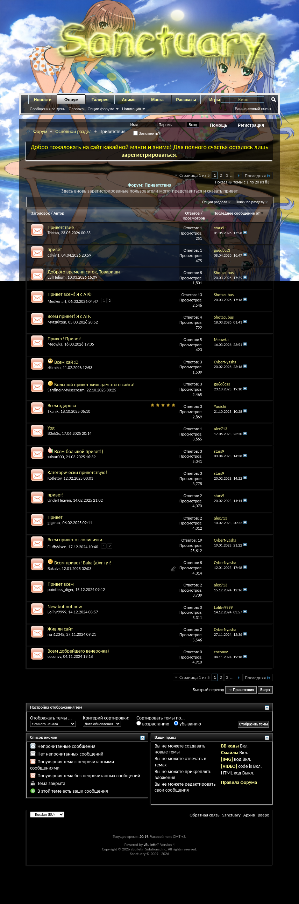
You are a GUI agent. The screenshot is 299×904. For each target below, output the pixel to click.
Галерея (100, 99)
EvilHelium (56, 277)
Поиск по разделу (250, 202)
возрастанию (152, 724)
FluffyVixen (57, 546)
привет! (56, 495)
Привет (55, 517)
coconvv (54, 656)
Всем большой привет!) (78, 451)
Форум (71, 99)
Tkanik (53, 411)
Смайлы (229, 753)
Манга (157, 99)
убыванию (187, 724)
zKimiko (54, 367)
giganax (54, 522)
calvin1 (53, 255)
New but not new (65, 607)
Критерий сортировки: (106, 718)
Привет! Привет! (65, 339)
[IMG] (227, 759)
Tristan (53, 232)
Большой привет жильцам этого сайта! (94, 385)
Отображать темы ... (51, 718)
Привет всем (61, 584)
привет (55, 249)
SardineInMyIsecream (66, 390)
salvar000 (56, 456)
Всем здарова (62, 406)
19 (200, 540)
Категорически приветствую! (77, 472)
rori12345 (56, 634)
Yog (51, 428)
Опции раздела (214, 202)
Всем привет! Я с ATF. (69, 316)
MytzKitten (57, 322)
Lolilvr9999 (57, 612)
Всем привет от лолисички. (76, 540)
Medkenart (57, 301)
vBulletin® (151, 844)
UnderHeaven (59, 500)
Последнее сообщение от (238, 213)
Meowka (55, 344)
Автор (59, 213)
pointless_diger (60, 589)
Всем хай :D (66, 362)
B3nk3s (54, 433)
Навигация (131, 109)
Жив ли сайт (60, 629)
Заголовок (40, 213)
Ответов (192, 213)
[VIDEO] (229, 766)
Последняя (258, 175)
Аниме (129, 99)
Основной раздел (73, 131)
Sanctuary (231, 815)
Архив (249, 815)
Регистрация (251, 125)
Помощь (218, 125)
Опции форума (100, 109)
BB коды (230, 746)
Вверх (265, 690)
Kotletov (55, 478)
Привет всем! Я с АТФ (70, 294)
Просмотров (194, 218)
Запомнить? (147, 133)
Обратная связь (204, 815)
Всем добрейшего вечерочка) (78, 651)
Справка (76, 109)
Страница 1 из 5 (194, 175)
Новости (42, 99)
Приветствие (61, 227)
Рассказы (186, 99)
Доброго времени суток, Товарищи (84, 272)
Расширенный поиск (253, 108)
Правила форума (239, 782)
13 (200, 294)
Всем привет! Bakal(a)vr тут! (83, 563)
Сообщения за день (47, 109)
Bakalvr (54, 568)
